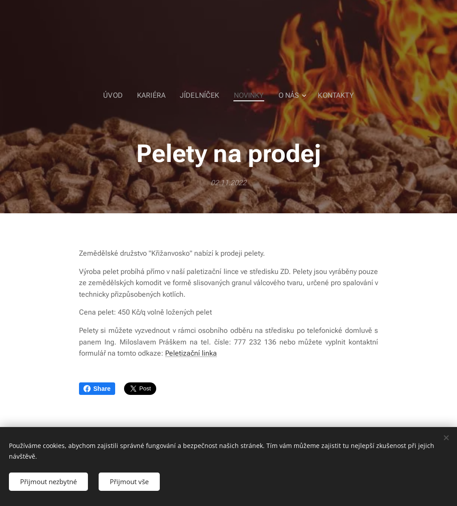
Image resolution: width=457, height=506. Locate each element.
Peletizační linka (191, 353)
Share (97, 388)
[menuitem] (120, 95)
